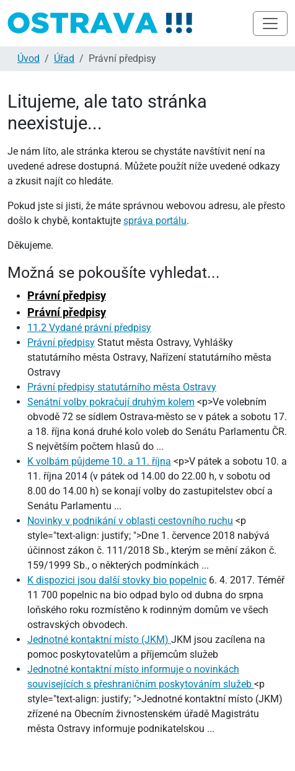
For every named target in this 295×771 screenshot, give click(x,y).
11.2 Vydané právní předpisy (89, 328)
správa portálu (155, 220)
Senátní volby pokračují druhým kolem (111, 402)
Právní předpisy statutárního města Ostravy (121, 387)
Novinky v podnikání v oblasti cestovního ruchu (130, 521)
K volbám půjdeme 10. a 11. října (99, 461)
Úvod (28, 58)
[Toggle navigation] (270, 23)
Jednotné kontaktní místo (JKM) (99, 639)
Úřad (64, 58)
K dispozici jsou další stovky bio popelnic (116, 580)
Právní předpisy (66, 295)
